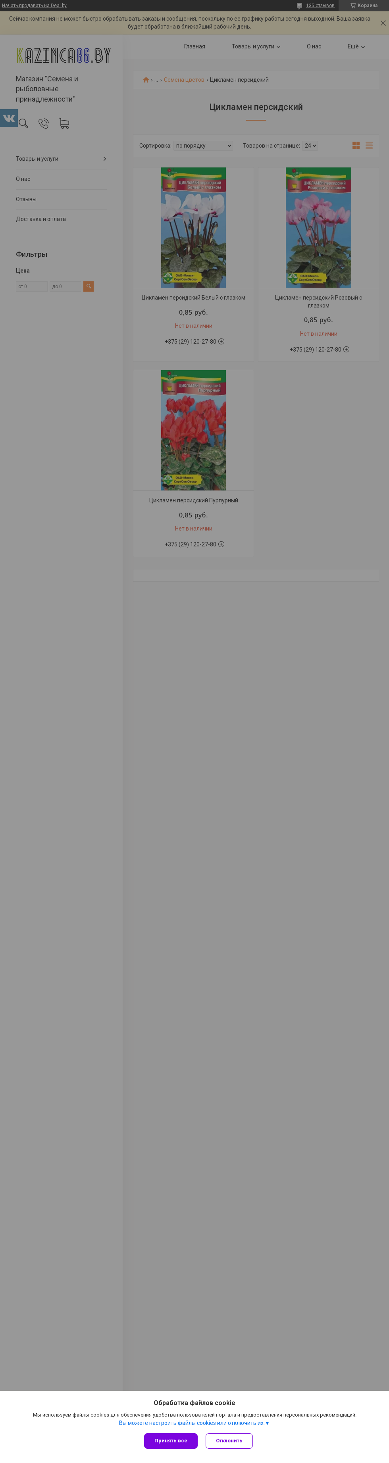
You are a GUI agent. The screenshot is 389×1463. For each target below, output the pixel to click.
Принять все (170, 1441)
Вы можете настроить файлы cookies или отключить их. (192, 1423)
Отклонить (229, 1441)
